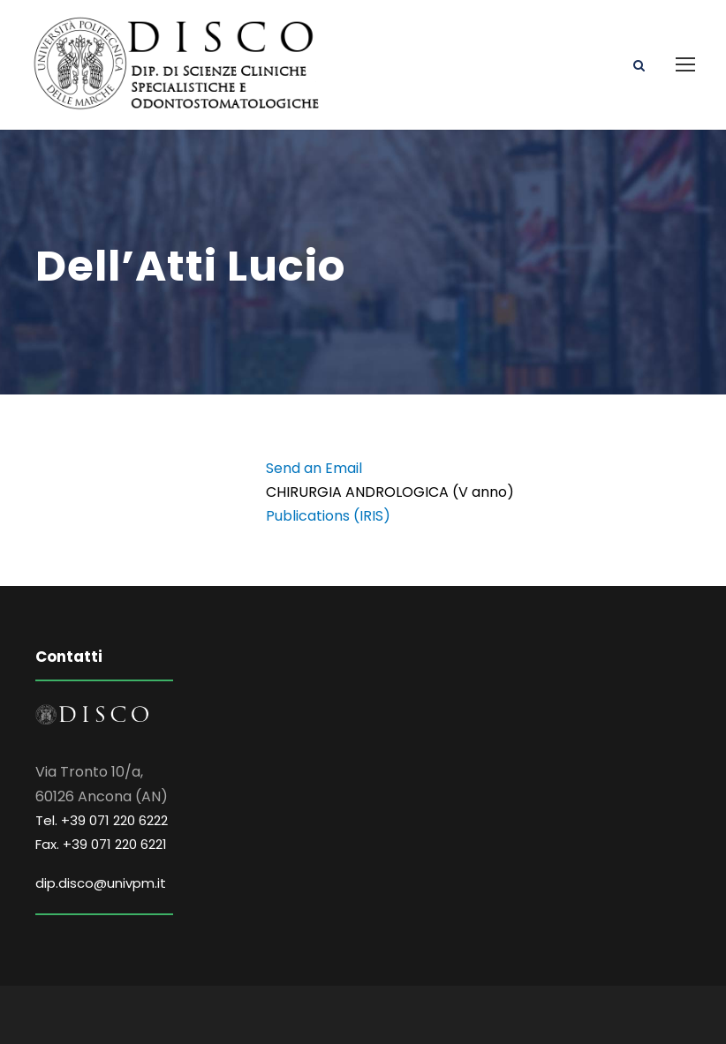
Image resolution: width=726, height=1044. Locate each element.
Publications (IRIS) (328, 516)
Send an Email (314, 468)
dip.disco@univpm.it (100, 883)
